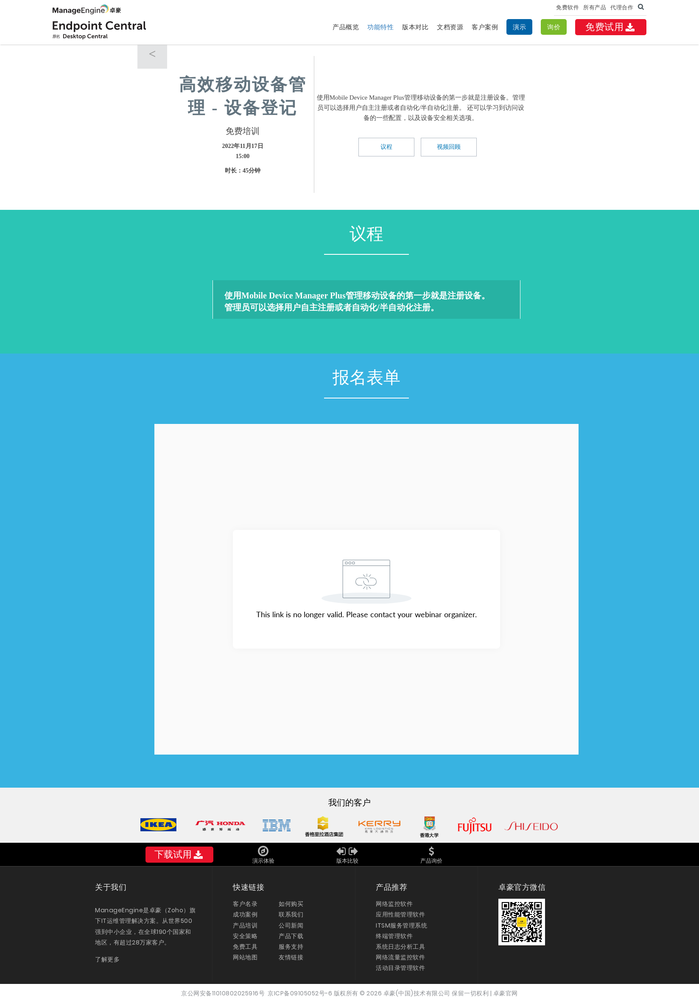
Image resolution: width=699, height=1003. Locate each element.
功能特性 (380, 26)
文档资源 (450, 26)
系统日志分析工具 (400, 946)
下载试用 (179, 854)
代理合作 (621, 7)
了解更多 (107, 959)
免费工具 (245, 946)
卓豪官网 (505, 993)
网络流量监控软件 (400, 957)
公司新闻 (291, 925)
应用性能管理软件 (400, 914)
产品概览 (346, 26)
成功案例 (245, 914)
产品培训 (245, 925)
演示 (519, 26)
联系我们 (291, 914)
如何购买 (291, 904)
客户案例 (485, 26)
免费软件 (567, 7)
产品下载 (291, 936)
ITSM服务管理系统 (401, 925)
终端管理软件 (394, 936)
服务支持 (291, 946)
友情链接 (291, 957)
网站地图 (245, 957)
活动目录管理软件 (400, 968)
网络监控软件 (394, 904)
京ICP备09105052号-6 (300, 993)
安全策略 (245, 936)
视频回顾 (449, 147)
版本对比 (415, 26)
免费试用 (610, 26)
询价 (553, 26)
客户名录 (245, 904)
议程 (386, 147)
